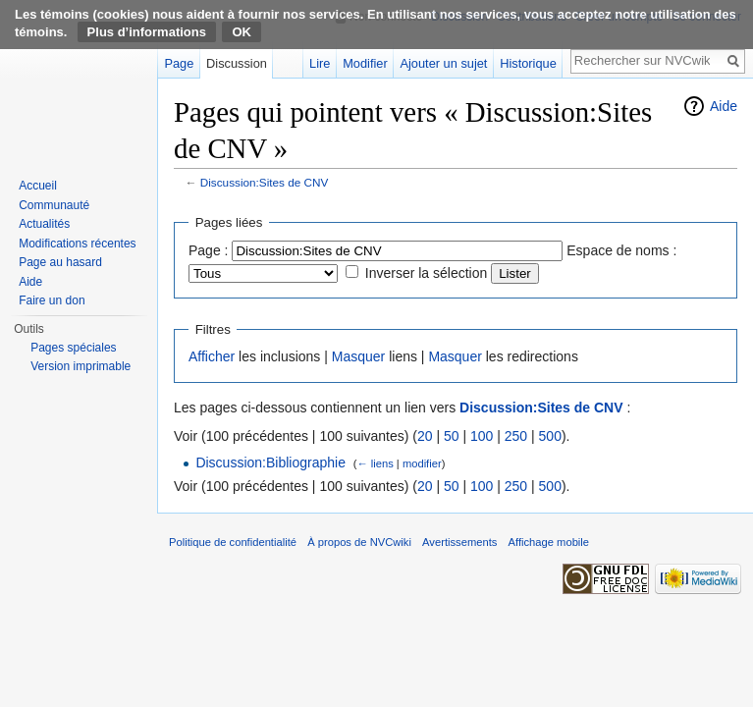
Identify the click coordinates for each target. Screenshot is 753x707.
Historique (528, 63)
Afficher (211, 356)
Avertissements (459, 542)
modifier (422, 463)
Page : (208, 250)
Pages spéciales (73, 347)
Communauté (54, 205)
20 (425, 436)
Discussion (236, 63)
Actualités (44, 224)
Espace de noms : (621, 250)
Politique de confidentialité (232, 542)
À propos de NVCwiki (359, 542)
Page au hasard (60, 262)
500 (550, 436)
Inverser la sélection (426, 273)
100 (481, 436)
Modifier (365, 63)
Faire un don (51, 300)
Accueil (38, 185)
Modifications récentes (77, 243)
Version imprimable (80, 366)
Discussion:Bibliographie (270, 462)
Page (178, 63)
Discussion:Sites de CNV (264, 182)
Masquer (358, 356)
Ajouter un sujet (443, 63)
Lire (319, 63)
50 (451, 436)
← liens (374, 463)
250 (516, 436)
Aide (723, 106)
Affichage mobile (549, 542)
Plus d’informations (146, 32)
